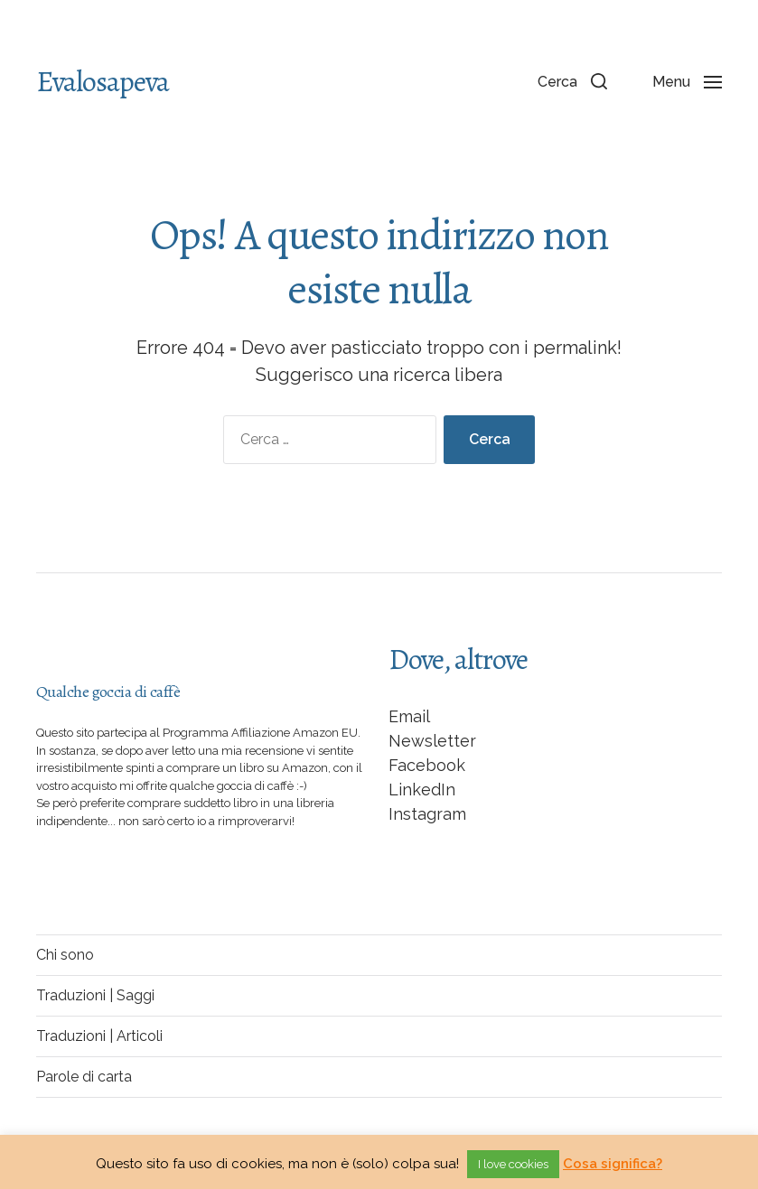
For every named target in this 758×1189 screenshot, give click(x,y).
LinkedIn (421, 789)
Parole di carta (84, 1076)
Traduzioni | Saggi (95, 995)
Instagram (427, 813)
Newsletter (432, 740)
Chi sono (65, 954)
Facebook (426, 765)
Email (409, 716)
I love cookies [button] (513, 1164)
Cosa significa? (612, 1164)
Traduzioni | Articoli (99, 1036)
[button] (572, 81)
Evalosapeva (102, 81)
